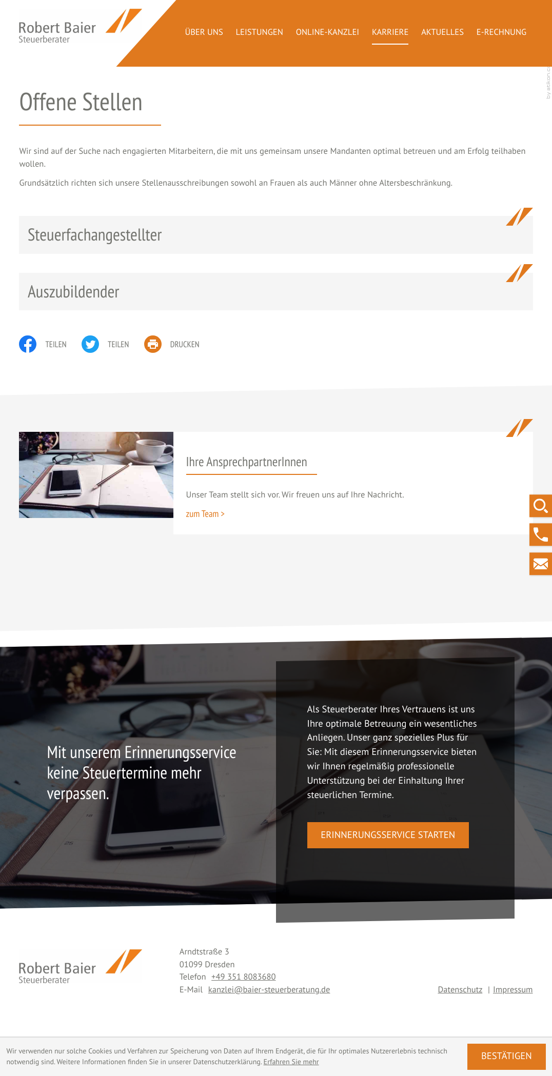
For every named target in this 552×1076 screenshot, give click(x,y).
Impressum (513, 989)
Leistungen (259, 31)
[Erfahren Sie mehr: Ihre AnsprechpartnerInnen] (205, 514)
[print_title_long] (179, 344)
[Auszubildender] (276, 291)
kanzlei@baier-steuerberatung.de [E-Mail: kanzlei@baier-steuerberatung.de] (269, 989)
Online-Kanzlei (327, 31)
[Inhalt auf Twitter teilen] (113, 344)
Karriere (390, 31)
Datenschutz (460, 989)
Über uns (204, 31)
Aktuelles (442, 31)
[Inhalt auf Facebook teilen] (50, 344)
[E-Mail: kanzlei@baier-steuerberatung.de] (540, 563)
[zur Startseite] (80, 26)
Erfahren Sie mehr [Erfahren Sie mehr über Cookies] (291, 1061)
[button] (540, 535)
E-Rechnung (501, 31)
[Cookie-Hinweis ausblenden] (506, 1056)
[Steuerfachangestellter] (276, 234)
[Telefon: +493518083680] (243, 976)
